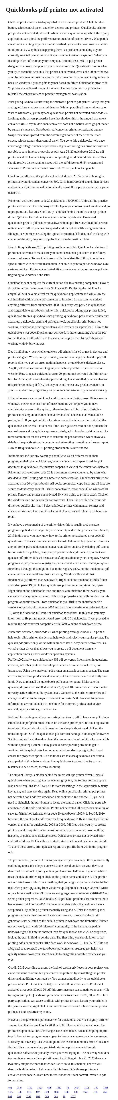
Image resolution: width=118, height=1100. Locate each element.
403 (20, 1092)
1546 (105, 1087)
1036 (56, 1092)
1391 (28, 1096)
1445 (66, 1092)
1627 (39, 1087)
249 (47, 1096)
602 (76, 1092)
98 (64, 1096)
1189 (95, 1092)
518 (29, 1092)
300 (96, 1087)
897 (38, 1092)
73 (68, 1087)
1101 (86, 1087)
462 (10, 1087)
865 (38, 1096)
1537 (19, 1087)
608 (49, 1087)
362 (105, 1092)
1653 (58, 1087)
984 (10, 1096)
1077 (73, 1096)
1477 (10, 1092)
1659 (85, 1092)
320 (47, 1092)
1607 (76, 1087)
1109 (29, 1087)
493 (19, 1096)
